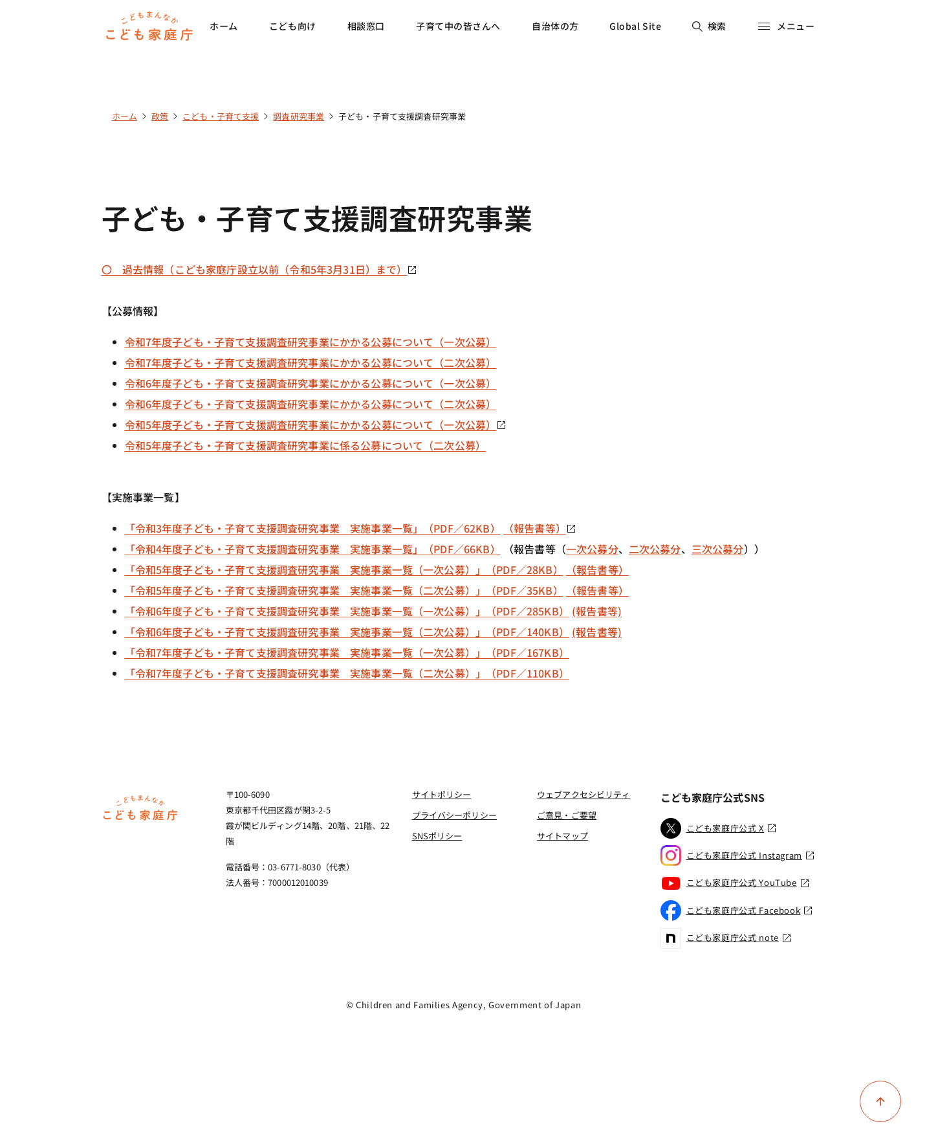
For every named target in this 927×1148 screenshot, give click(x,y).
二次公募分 (655, 549)
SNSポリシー (437, 836)
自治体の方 (555, 25)
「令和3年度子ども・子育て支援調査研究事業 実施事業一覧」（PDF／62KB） (313, 528)
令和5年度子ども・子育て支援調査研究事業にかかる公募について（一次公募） (316, 424)
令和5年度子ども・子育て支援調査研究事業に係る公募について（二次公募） (305, 445)
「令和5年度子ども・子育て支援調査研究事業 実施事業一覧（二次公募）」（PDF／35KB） (344, 590)
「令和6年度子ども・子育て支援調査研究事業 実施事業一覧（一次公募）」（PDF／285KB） (347, 611)
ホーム (224, 25)
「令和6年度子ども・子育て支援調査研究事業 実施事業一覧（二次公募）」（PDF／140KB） (347, 631)
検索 (709, 25)
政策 (159, 116)
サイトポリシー (442, 794)
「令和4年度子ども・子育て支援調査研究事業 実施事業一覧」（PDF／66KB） (313, 549)
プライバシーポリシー (454, 815)
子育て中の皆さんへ (458, 25)
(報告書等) (597, 611)
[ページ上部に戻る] (880, 1101)
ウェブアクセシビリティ (583, 794)
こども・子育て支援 (220, 116)
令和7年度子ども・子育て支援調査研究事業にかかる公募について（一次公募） (311, 341)
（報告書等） (539, 528)
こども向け (292, 25)
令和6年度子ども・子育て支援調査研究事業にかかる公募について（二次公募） (311, 404)
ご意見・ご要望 (566, 815)
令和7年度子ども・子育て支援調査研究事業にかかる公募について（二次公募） (311, 362)
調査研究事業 (298, 116)
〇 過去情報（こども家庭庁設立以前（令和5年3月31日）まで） (260, 269)
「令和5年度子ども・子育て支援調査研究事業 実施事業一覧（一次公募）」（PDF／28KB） (344, 569)
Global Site (635, 25)
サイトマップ (562, 836)
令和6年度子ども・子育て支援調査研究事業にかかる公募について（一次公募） (311, 383)
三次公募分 (718, 549)
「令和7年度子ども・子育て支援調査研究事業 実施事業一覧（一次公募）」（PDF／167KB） (347, 652)
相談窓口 (366, 25)
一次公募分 (592, 549)
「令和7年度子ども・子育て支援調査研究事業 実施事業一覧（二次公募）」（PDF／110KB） (347, 673)
